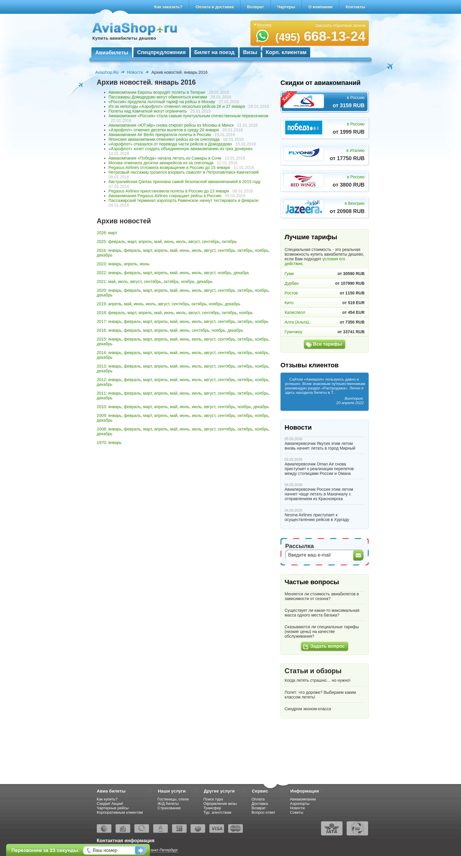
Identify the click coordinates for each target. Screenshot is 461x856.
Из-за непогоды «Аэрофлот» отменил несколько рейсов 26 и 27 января (176, 106)
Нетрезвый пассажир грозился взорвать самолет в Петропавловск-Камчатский (183, 172)
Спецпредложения (161, 52)
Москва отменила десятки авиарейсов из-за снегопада (160, 162)
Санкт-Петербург (163, 850)
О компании (320, 6)
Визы (250, 52)
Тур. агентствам (217, 812)
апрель (145, 241)
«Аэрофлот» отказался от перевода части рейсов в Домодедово (170, 144)
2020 (101, 290)
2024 (101, 250)
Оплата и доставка (215, 6)
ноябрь (261, 250)
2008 (101, 429)
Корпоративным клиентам (120, 812)
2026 (101, 232)
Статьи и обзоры (313, 671)
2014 (101, 352)
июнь (169, 241)
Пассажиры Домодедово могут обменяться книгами (157, 97)
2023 (101, 264)
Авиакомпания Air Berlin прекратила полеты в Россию (159, 134)
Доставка (260, 803)
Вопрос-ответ (263, 812)
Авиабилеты (111, 53)
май (158, 241)
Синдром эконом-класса (308, 708)
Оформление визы (220, 803)
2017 (101, 321)
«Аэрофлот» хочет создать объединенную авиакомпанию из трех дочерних (180, 148)
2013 (101, 366)
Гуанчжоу (293, 331)
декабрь (104, 255)
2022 (101, 272)
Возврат (255, 6)
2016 (101, 330)
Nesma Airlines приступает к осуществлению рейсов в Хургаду (317, 517)
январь (114, 250)
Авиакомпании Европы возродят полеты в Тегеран (156, 92)
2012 (101, 379)
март (112, 232)
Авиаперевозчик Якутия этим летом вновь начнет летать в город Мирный (320, 445)
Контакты (355, 6)
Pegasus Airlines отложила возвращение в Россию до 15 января (169, 167)
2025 (101, 241)
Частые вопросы (312, 582)
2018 (101, 312)
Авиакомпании (303, 799)
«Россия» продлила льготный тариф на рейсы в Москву (161, 101)
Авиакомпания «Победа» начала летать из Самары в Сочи (164, 158)
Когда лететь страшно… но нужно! (317, 680)
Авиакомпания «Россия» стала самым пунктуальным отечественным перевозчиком (188, 115)
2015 (101, 339)
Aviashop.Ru (106, 72)
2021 (101, 281)
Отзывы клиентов (309, 365)
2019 (101, 303)
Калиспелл (295, 312)
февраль (116, 241)
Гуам (289, 273)
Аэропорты (300, 803)
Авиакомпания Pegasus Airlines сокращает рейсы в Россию (164, 195)
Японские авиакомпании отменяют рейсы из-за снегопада (164, 139)
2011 (101, 393)
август (194, 241)
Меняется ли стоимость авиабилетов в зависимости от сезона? (322, 596)
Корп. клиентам (286, 52)
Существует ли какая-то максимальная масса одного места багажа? (322, 612)
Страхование (169, 808)
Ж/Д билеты (168, 803)
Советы (296, 812)
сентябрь (211, 241)
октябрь (229, 241)
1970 (101, 442)
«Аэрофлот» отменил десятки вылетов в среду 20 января (163, 130)
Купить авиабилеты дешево (124, 38)
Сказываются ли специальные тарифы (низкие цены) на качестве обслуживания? (322, 631)
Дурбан (292, 283)
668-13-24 (320, 36)
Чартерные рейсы (112, 808)
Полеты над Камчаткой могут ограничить (147, 111)
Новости (135, 72)
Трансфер (212, 808)
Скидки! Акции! (110, 803)
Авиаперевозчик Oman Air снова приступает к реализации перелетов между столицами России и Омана (319, 469)
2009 (101, 415)
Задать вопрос (327, 646)
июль (181, 241)
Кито (289, 302)
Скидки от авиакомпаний (320, 82)
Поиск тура (213, 799)
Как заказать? (168, 6)
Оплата (258, 799)
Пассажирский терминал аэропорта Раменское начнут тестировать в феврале (183, 200)
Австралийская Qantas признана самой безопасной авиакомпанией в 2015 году (184, 181)
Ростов (291, 293)
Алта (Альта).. (298, 322)
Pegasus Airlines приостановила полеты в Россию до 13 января (168, 191)
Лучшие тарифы (311, 237)
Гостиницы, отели (173, 799)
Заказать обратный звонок (340, 25)
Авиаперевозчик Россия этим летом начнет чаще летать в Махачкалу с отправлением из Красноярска (319, 494)
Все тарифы (327, 343)
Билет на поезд (214, 52)
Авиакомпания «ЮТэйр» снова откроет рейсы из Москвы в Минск (171, 125)
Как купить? (107, 799)
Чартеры (286, 6)
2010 (101, 406)
